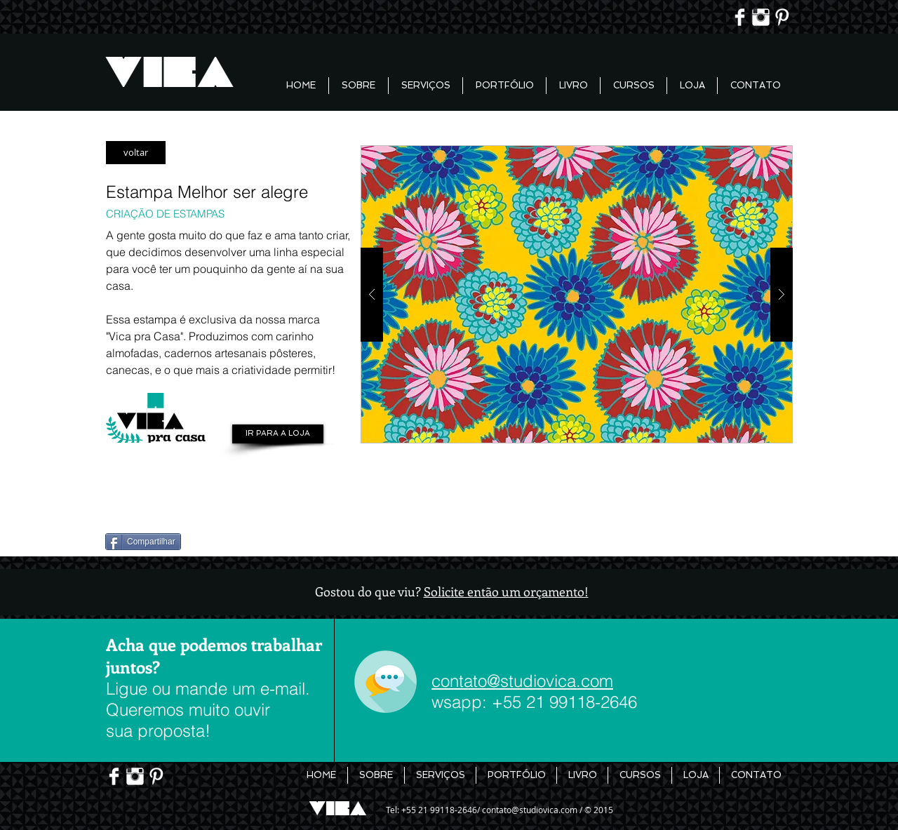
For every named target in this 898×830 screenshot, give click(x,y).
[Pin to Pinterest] (129, 505)
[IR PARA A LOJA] (277, 433)
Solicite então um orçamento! (506, 591)
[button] (576, 294)
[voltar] (136, 152)
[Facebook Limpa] (740, 17)
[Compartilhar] (143, 541)
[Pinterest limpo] (782, 17)
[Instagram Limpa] (761, 17)
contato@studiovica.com (522, 681)
